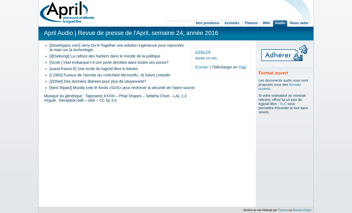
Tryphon (283, 210)
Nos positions (207, 23)
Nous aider (299, 23)
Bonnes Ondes (302, 210)
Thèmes (251, 23)
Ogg (242, 67)
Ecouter (201, 67)
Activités (231, 23)
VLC (283, 104)
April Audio (58, 32)
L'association (179, 23)
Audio (280, 23)
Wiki (266, 23)
